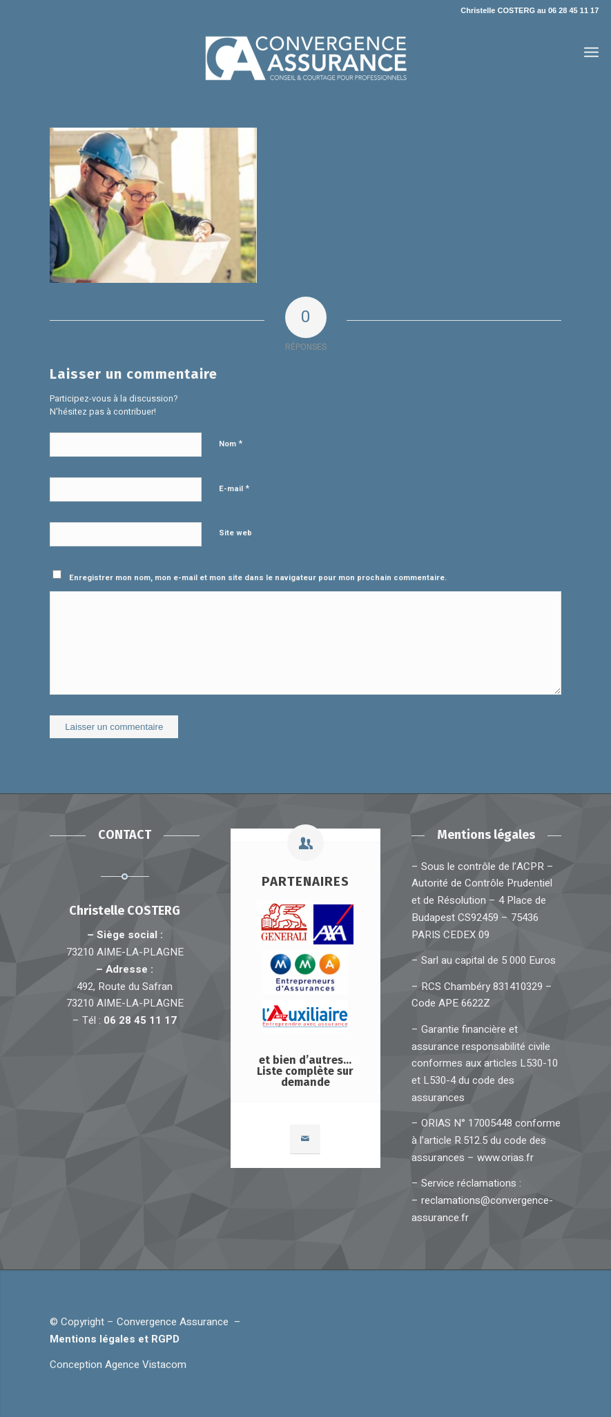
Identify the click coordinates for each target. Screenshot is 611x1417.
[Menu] (591, 52)
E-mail (234, 488)
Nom (230, 443)
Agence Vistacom (145, 1364)
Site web (235, 533)
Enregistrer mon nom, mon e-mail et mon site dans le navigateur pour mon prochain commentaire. (258, 578)
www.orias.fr (505, 1157)
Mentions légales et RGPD (117, 1339)
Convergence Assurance (173, 1321)
